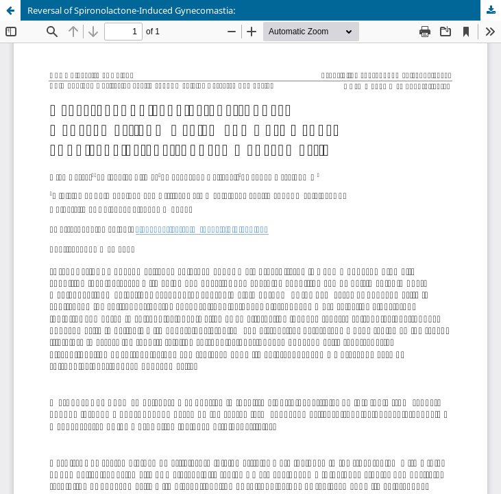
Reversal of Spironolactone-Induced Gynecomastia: (131, 10)
